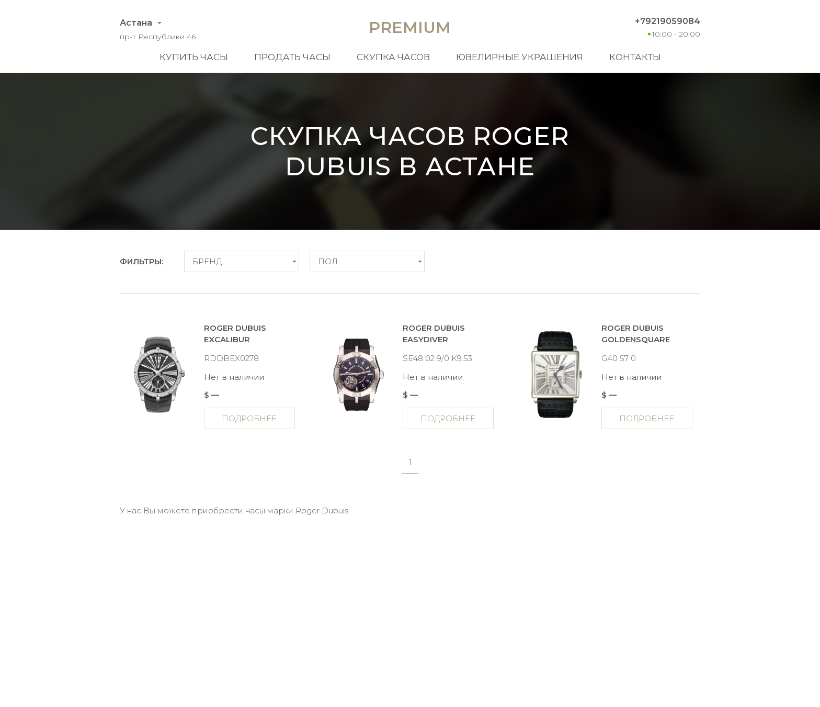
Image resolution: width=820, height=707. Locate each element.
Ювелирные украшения (519, 57)
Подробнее (249, 418)
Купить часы (194, 57)
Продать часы (292, 57)
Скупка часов (393, 57)
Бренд (207, 261)
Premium (410, 27)
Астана (136, 23)
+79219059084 (667, 21)
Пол (328, 261)
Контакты (635, 57)
